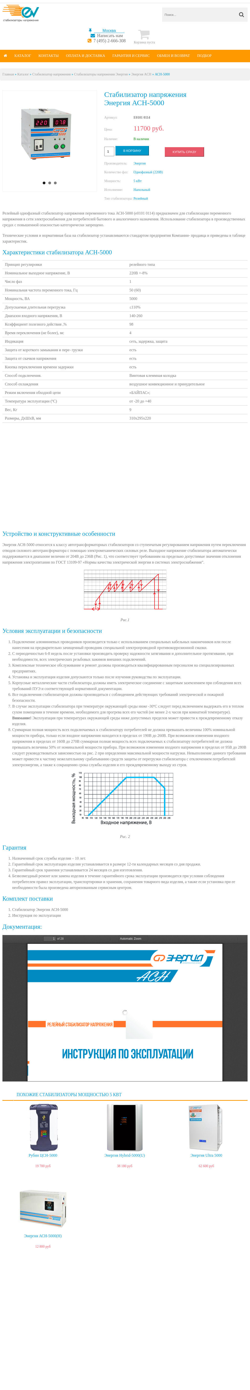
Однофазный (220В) (148, 172)
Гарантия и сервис (131, 56)
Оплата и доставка (85, 56)
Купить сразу (184, 152)
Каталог (22, 56)
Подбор (204, 56)
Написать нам (110, 35)
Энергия (140, 163)
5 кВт (138, 181)
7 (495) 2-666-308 (110, 40)
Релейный (141, 198)
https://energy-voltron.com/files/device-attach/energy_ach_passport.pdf (125, 1008)
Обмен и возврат (173, 56)
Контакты (48, 56)
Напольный (142, 190)
